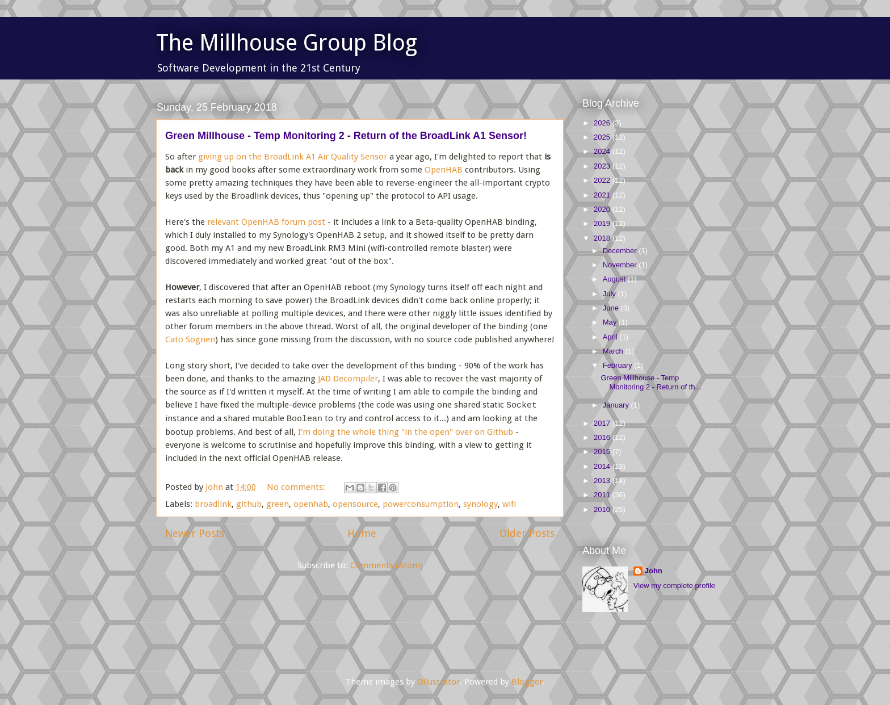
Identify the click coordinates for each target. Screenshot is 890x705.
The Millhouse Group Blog (286, 43)
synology (480, 504)
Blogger (527, 682)
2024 (603, 151)
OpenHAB (444, 170)
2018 (603, 238)
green (277, 504)
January (617, 405)
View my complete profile (674, 585)
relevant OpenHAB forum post (266, 222)
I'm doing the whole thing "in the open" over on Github (405, 432)
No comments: (297, 487)
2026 (603, 123)
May (611, 322)
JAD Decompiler (348, 379)
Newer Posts (194, 533)
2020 (603, 209)
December (621, 250)
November (621, 265)
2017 (603, 423)
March (614, 351)
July (610, 293)
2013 (603, 480)
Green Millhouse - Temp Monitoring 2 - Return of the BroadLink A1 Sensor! (346, 135)
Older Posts (527, 533)
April (611, 337)
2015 (603, 451)
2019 (603, 223)
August (615, 279)
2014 (603, 466)
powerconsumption (421, 504)
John (653, 570)
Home (361, 533)
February (619, 365)
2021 (603, 195)
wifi (509, 504)
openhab (310, 504)
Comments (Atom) (386, 565)
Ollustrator (438, 682)
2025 (603, 137)
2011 (603, 494)
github (249, 504)
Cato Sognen (190, 339)
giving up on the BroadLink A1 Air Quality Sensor (292, 157)
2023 (603, 166)
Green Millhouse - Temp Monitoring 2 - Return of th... (651, 382)
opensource (355, 504)
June (612, 308)
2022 (603, 180)
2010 (603, 509)
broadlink (213, 504)
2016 (603, 437)
